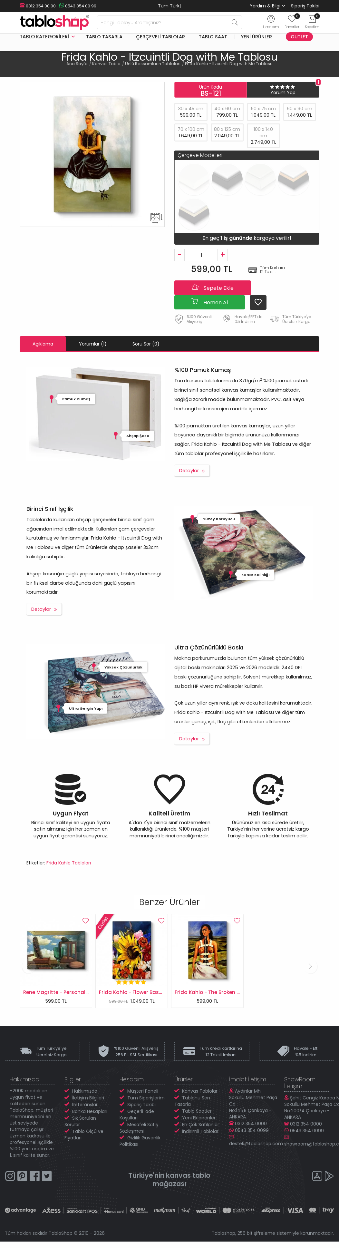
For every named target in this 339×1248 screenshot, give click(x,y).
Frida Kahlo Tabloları (68, 863)
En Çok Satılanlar (200, 1124)
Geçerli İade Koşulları (137, 1114)
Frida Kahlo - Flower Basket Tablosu (143, 992)
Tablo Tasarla (104, 37)
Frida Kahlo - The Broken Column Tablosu (226, 992)
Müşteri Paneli (142, 1091)
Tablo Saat (213, 37)
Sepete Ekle (213, 287)
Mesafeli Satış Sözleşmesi (139, 1127)
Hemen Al (209, 302)
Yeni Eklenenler (199, 1118)
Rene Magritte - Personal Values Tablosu (74, 992)
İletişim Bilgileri (88, 1098)
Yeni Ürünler (256, 37)
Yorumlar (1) (93, 344)
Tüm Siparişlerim (146, 1098)
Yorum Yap (282, 92)
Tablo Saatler (197, 1111)
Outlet (299, 37)
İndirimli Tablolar (200, 1131)
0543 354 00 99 (77, 6)
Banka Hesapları (89, 1111)
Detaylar (189, 470)
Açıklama (43, 344)
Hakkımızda (84, 1091)
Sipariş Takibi (305, 6)
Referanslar (85, 1104)
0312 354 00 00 (38, 6)
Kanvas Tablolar (200, 1091)
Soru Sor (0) (146, 344)
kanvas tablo (188, 1175)
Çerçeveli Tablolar (160, 37)
